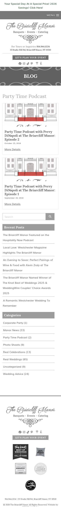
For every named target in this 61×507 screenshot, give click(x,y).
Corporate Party (13, 323)
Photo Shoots (11, 344)
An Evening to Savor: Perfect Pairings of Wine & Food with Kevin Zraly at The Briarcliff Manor (28, 265)
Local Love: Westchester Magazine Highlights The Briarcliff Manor (25, 249)
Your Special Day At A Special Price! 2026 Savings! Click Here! (30, 5)
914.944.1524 (43, 46)
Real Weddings (12, 359)
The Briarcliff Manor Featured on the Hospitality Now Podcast (26, 237)
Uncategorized (12, 366)
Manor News (11, 330)
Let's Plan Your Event (30, 57)
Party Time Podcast (15, 337)
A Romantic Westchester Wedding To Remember (26, 302)
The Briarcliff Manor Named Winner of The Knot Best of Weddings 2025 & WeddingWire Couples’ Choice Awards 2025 (27, 285)
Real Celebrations (14, 352)
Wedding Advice (13, 374)
